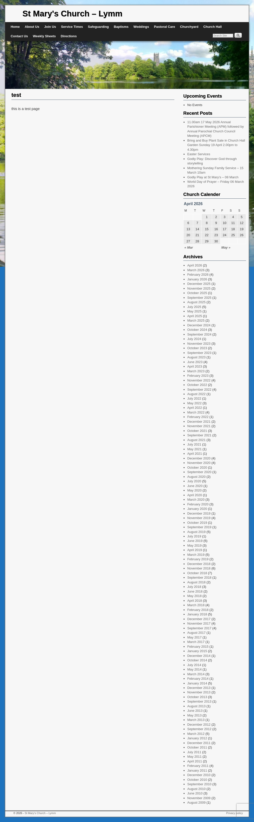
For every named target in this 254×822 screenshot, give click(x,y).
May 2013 (194, 715)
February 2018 (198, 610)
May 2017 (194, 637)
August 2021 (196, 440)
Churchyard (189, 27)
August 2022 (196, 394)
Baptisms (121, 27)
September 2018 (199, 577)
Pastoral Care (164, 27)
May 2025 (194, 311)
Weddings (141, 27)
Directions (69, 36)
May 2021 (194, 449)
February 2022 (198, 417)
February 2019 (198, 559)
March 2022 (196, 412)
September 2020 (199, 472)
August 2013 (196, 706)
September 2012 (199, 729)
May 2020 (194, 490)
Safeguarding (98, 27)
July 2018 (194, 587)
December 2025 (199, 284)
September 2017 (199, 628)
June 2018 (195, 591)
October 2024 (197, 330)
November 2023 (199, 343)
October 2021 (197, 431)
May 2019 (194, 545)
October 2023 (197, 348)
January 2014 (197, 683)
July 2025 (194, 307)
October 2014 (197, 660)
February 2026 (198, 274)
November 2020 (199, 463)
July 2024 (194, 339)
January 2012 (197, 738)
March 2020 (196, 499)
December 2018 (199, 564)
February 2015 (198, 646)
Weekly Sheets (44, 36)
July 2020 (194, 481)
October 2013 (197, 697)
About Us (32, 27)
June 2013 (195, 710)
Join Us (50, 27)
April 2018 (194, 600)
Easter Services (198, 154)
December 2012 (199, 724)
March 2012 (196, 734)
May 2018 (194, 596)
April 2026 (194, 265)
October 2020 (197, 467)
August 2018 (196, 582)
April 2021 (194, 453)
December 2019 (199, 513)
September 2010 (199, 784)
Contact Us (19, 36)
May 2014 (194, 669)
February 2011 (198, 766)
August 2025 (196, 302)
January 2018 (197, 614)
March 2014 (196, 674)
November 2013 (199, 692)
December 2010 (199, 775)
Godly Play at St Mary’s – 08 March (212, 177)
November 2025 (199, 288)
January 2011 (197, 770)
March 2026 (196, 270)
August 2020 (196, 477)
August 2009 (196, 802)
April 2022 (194, 408)
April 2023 (194, 366)
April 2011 (194, 761)
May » (225, 247)
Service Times (72, 27)
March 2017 (196, 642)
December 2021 (199, 421)
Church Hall (212, 27)
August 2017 (196, 633)
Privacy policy (234, 813)
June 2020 (195, 486)
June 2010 (195, 793)
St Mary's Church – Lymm (73, 13)
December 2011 (199, 743)
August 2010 (196, 789)
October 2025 (197, 293)
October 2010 (197, 780)
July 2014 (194, 665)
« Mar (189, 247)
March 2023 (196, 371)
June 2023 (195, 362)
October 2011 (197, 747)
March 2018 (196, 605)
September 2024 (199, 334)
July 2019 (194, 536)
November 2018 (199, 568)
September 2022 (199, 389)
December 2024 (199, 325)
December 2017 (199, 619)
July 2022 (194, 398)
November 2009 (199, 798)
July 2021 (194, 444)
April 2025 (194, 316)
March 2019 (196, 555)
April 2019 (194, 550)
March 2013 (196, 720)
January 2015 (197, 651)
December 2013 (199, 688)
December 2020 (199, 458)
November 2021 (199, 426)
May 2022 (194, 403)
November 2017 (199, 623)
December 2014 (199, 656)
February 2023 (198, 375)
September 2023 (199, 353)
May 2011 (194, 756)
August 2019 (196, 532)
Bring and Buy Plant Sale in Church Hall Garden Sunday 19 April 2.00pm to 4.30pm (216, 145)
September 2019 (199, 527)
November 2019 (199, 518)
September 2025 (199, 297)
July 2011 (194, 752)
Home (15, 27)
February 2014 (198, 678)
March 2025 (196, 320)
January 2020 (197, 509)
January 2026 (197, 279)
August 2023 (196, 357)
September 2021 (199, 435)
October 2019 (197, 522)
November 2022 (199, 380)
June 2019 (195, 541)
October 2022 (197, 385)
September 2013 (199, 701)
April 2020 (194, 495)
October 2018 (197, 573)
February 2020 (198, 504)
